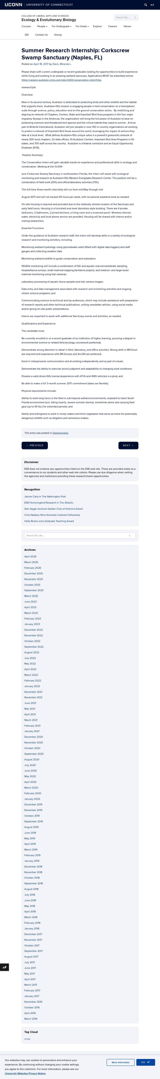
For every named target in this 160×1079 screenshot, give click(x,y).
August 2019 (31, 827)
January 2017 (31, 996)
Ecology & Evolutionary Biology (49, 19)
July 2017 (29, 962)
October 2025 (32, 584)
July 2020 (30, 765)
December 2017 (33, 934)
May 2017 (29, 973)
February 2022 (32, 680)
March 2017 (30, 984)
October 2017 (31, 945)
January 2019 (31, 861)
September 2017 (33, 951)
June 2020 (30, 770)
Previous (34, 445)
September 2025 (33, 590)
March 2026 (31, 562)
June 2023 (30, 601)
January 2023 (32, 624)
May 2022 (30, 663)
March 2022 (31, 675)
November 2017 (33, 940)
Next (128, 445)
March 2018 (30, 917)
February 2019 (32, 855)
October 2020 (32, 748)
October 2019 (32, 815)
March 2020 (31, 787)
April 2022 (30, 669)
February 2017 (32, 990)
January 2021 (31, 731)
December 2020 (33, 737)
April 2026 (30, 556)
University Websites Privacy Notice (25, 1073)
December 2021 (33, 692)
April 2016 (30, 1013)
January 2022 (32, 686)
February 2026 (32, 568)
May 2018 (29, 906)
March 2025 (31, 596)
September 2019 (33, 821)
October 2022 (32, 641)
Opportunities (60, 433)
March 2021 (30, 720)
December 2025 (33, 573)
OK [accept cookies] (145, 1062)
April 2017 (30, 979)
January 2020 (32, 799)
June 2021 (30, 703)
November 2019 (33, 810)
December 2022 (33, 629)
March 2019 (30, 849)
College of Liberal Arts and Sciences (45, 16)
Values (127, 26)
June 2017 (30, 968)
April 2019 (30, 844)
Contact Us (41, 34)
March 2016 (30, 1018)
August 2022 (31, 652)
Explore (97, 26)
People (41, 26)
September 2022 (33, 646)
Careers (112, 26)
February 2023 (32, 618)
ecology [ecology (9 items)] (27, 1039)
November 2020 (33, 742)
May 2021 (29, 708)
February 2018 (32, 923)
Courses (26, 26)
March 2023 (31, 613)
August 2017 (31, 956)
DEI (27, 34)
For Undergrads (60, 26)
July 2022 (30, 658)
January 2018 (31, 928)
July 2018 (29, 894)
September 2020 (34, 754)
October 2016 (32, 1007)
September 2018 (33, 883)
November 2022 (33, 635)
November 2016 (33, 1001)
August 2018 (31, 889)
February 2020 (32, 793)
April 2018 (30, 911)
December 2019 (33, 804)
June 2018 (30, 900)
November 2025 (33, 579)
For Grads (81, 26)
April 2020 (30, 782)
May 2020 (30, 776)
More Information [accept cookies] (120, 1062)
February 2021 (32, 725)
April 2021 (30, 714)
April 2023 (30, 607)
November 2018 (33, 872)
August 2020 (31, 759)
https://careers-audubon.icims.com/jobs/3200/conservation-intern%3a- (62, 80)
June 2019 (30, 832)
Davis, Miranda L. (62, 64)
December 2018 (33, 866)
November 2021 (33, 697)
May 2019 (29, 838)
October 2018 (32, 877)
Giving (58, 34)
